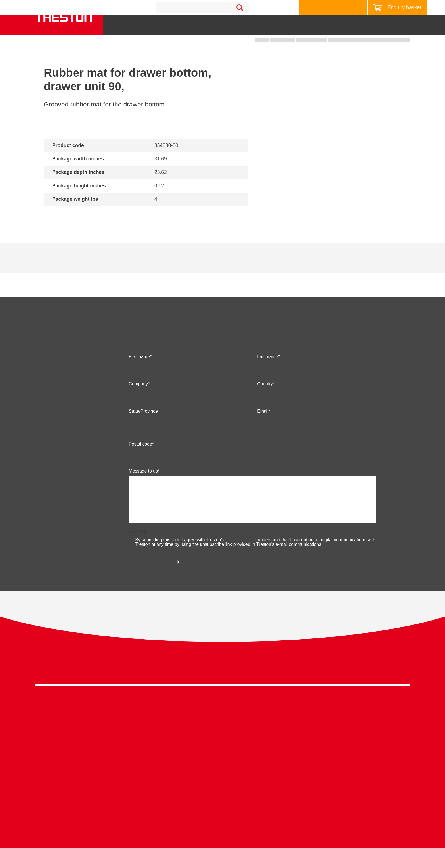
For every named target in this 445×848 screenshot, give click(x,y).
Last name (267, 372)
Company (138, 399)
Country (265, 399)
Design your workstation (330, 7)
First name (139, 372)
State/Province (143, 427)
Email (262, 427)
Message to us (143, 486)
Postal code (140, 460)
